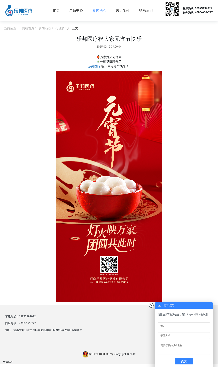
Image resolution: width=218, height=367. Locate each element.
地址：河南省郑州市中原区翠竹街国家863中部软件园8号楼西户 (43, 330)
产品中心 (76, 10)
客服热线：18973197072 (20, 316)
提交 (184, 361)
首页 (56, 10)
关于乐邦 (123, 10)
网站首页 (28, 28)
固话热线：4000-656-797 (20, 323)
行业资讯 (62, 28)
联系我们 (146, 10)
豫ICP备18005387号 (101, 354)
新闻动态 (99, 10)
